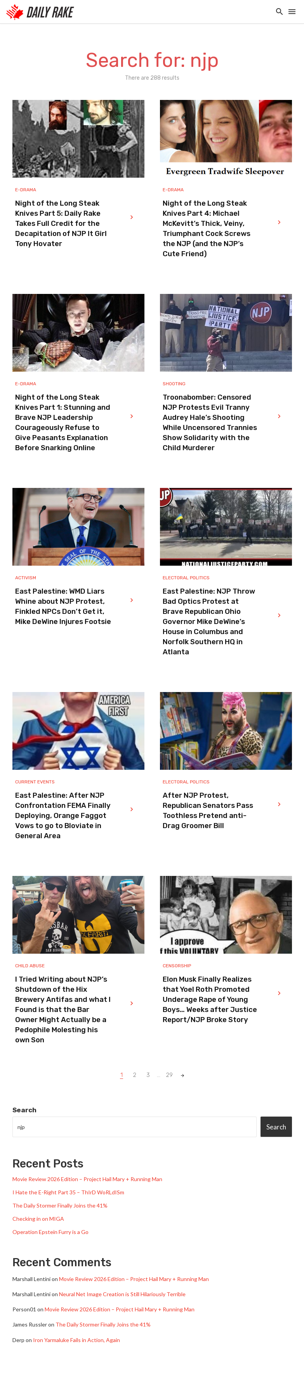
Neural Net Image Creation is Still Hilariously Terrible (122, 1294)
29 (169, 1074)
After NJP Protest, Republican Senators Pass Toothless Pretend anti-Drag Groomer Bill (208, 810)
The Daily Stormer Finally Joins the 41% (60, 1205)
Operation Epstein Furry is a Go (50, 1232)
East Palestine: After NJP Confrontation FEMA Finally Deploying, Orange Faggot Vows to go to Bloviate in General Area (63, 815)
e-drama (25, 189)
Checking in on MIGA (38, 1218)
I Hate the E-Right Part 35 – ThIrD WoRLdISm (68, 1192)
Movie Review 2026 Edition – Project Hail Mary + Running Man (87, 1179)
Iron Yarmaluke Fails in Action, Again (76, 1340)
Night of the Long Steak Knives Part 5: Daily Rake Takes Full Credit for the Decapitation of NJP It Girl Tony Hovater (61, 223)
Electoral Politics (186, 577)
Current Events (35, 782)
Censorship (177, 965)
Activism (25, 577)
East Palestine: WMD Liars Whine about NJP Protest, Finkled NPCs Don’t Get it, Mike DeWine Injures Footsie (63, 606)
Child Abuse (30, 965)
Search (24, 1110)
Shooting (174, 383)
